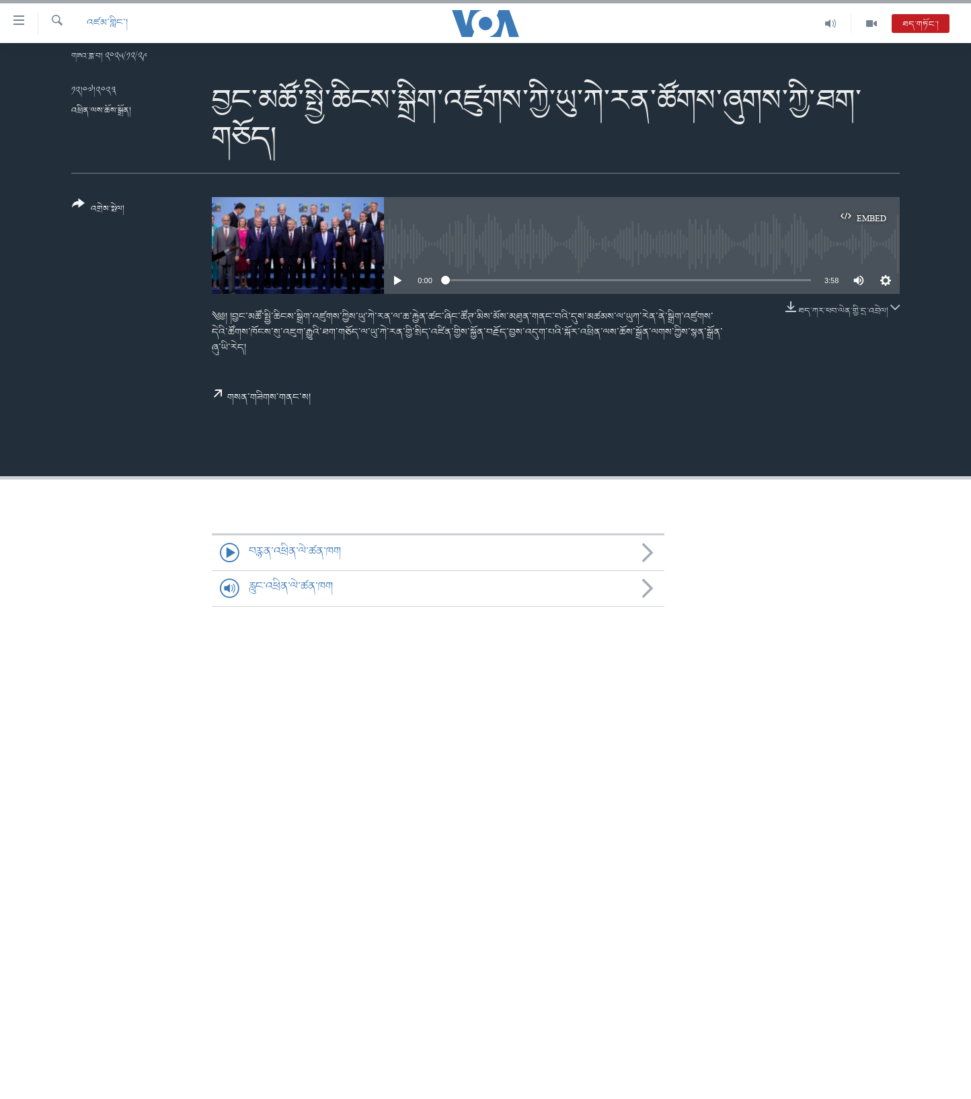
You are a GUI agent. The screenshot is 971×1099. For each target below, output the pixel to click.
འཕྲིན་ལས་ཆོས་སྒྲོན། (101, 111)
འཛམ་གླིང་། (107, 23)
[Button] (98, 211)
